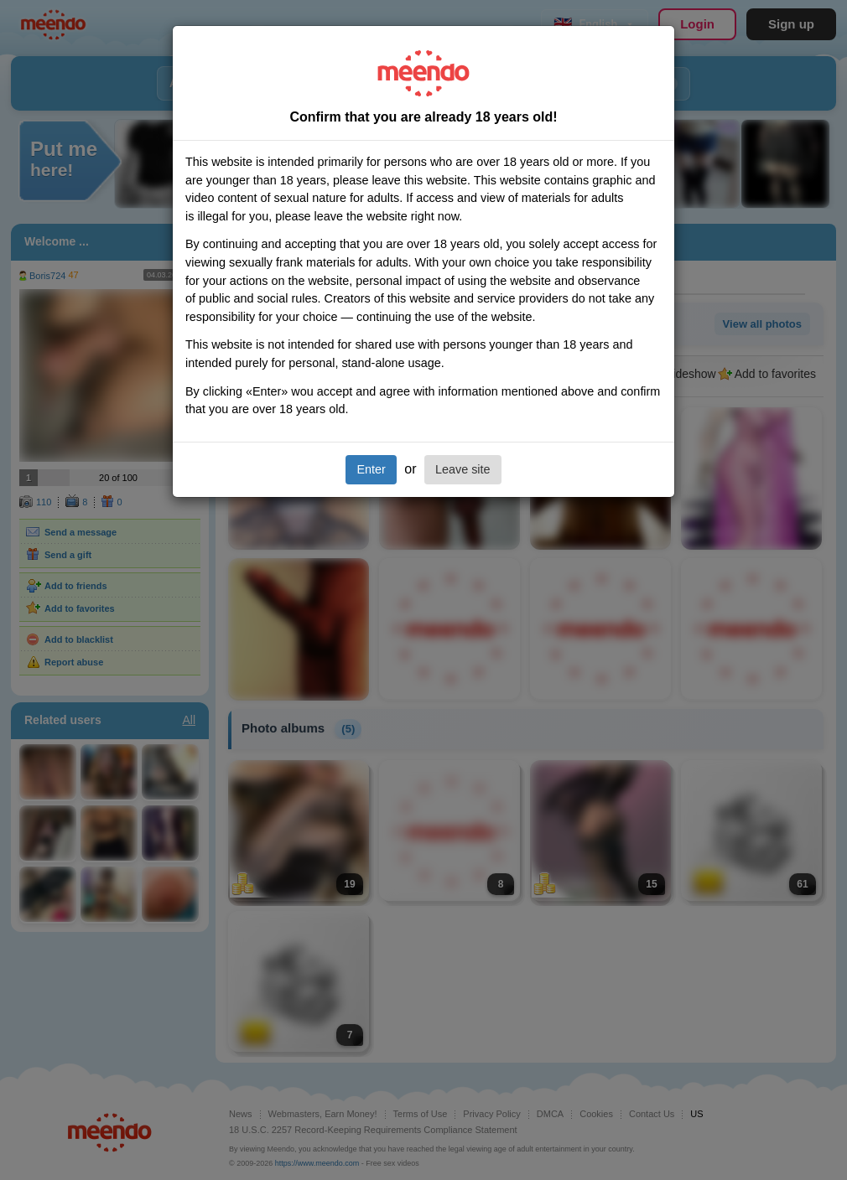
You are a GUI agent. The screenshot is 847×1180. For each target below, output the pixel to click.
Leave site (463, 469)
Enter (370, 469)
